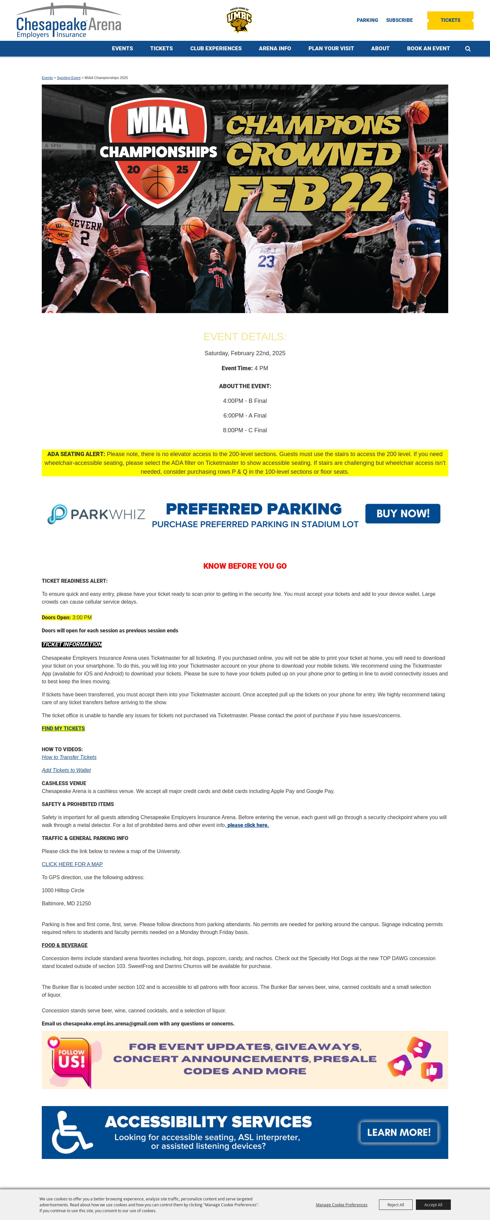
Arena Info (275, 48)
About (380, 48)
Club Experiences (216, 48)
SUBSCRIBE (399, 20)
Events (122, 48)
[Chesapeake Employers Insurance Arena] (68, 20)
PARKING (367, 20)
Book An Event (428, 48)
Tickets (450, 20)
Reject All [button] (395, 1204)
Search (468, 49)
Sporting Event (68, 78)
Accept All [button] (433, 1204)
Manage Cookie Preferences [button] (342, 1204)
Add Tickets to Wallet (66, 770)
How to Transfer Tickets (69, 757)
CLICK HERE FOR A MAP (72, 864)
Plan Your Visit (331, 48)
